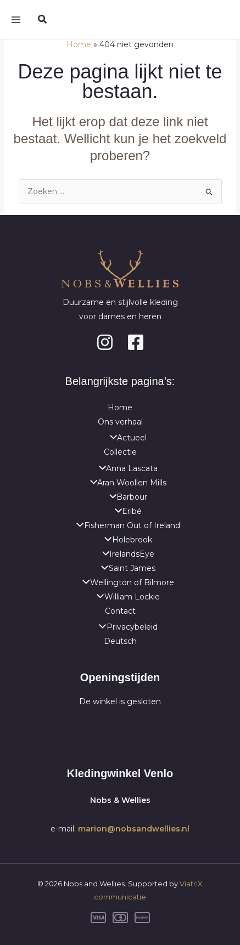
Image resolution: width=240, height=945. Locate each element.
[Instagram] (105, 342)
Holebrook (125, 540)
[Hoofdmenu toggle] (15, 19)
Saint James (125, 568)
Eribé (125, 511)
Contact (120, 611)
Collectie (120, 452)
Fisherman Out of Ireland (125, 525)
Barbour (125, 497)
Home (120, 407)
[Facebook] (135, 342)
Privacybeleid (125, 627)
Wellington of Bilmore (125, 582)
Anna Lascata (125, 468)
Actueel (125, 438)
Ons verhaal (120, 422)
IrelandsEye (125, 554)
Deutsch (120, 641)
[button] (43, 20)
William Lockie (125, 597)
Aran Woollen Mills (125, 483)
